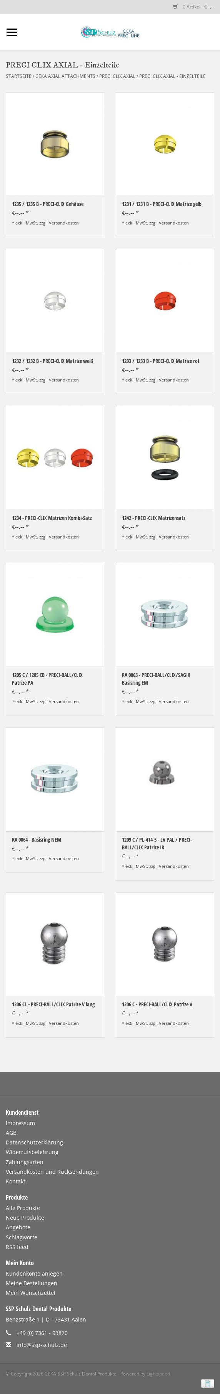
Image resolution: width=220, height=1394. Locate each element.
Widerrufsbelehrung (32, 1152)
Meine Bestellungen (31, 1283)
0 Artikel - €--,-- (193, 6)
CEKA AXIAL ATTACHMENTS (66, 76)
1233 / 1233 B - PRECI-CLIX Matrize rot (161, 361)
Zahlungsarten (24, 1162)
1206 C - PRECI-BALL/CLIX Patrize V (157, 1004)
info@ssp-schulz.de (42, 1344)
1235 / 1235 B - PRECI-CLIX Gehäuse (47, 204)
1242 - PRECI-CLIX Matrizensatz (153, 517)
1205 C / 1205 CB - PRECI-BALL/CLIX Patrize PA (47, 678)
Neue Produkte (25, 1217)
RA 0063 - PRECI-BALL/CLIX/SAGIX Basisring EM (156, 678)
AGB (11, 1132)
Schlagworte (21, 1237)
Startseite (19, 76)
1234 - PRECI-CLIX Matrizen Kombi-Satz (52, 517)
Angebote (18, 1227)
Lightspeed (158, 1373)
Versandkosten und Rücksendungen (52, 1171)
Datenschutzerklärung (34, 1142)
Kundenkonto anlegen (34, 1273)
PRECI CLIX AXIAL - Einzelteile (172, 76)
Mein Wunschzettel (30, 1292)
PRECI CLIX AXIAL (117, 76)
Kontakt (15, 1181)
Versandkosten (64, 223)
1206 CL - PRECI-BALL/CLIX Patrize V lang (53, 1004)
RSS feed (17, 1247)
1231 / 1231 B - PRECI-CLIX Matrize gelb (162, 204)
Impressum (20, 1123)
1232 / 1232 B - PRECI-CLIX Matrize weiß (52, 361)
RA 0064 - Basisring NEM (36, 839)
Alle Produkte (23, 1208)
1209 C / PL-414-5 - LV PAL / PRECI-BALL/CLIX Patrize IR (157, 843)
